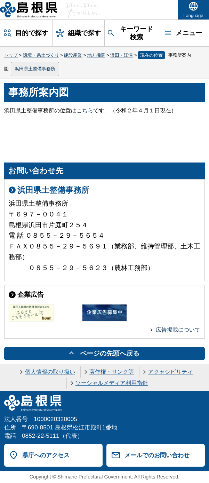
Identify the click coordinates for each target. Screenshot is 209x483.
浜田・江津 (121, 55)
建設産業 (73, 55)
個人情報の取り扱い (50, 372)
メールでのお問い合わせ (157, 455)
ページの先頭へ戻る (109, 353)
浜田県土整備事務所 (35, 68)
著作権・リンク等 (111, 372)
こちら (85, 110)
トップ (11, 55)
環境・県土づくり (41, 55)
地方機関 (96, 55)
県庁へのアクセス (46, 455)
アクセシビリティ (170, 372)
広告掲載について (178, 330)
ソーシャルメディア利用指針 (111, 383)
